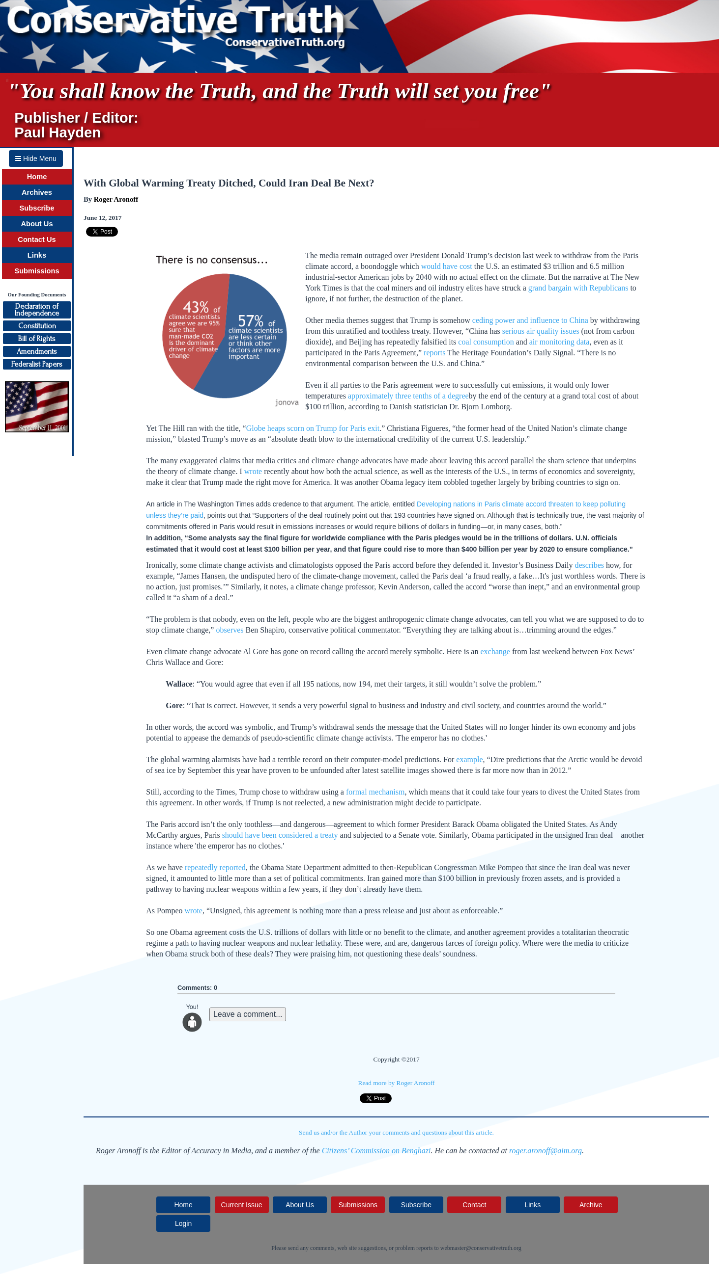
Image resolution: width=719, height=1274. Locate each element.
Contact (474, 1205)
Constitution (37, 325)
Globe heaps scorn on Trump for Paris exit (313, 428)
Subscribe (37, 208)
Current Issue (241, 1205)
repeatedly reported (215, 867)
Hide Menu (36, 158)
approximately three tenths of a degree (408, 396)
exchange (495, 651)
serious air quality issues (540, 331)
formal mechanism (375, 792)
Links (37, 255)
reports (434, 352)
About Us (37, 224)
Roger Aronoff (116, 199)
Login (183, 1223)
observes (229, 630)
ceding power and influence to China (530, 320)
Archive (591, 1205)
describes (589, 565)
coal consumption (486, 342)
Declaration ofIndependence (37, 310)
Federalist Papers (36, 364)
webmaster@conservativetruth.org (480, 1248)
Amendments (37, 351)
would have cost (446, 266)
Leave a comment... (248, 1014)
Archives (37, 192)
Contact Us (37, 239)
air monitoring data (559, 342)
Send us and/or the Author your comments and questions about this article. (396, 1132)
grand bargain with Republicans (578, 288)
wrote (253, 471)
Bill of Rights (37, 338)
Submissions (36, 271)
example (469, 759)
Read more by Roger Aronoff (396, 1083)
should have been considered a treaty (280, 835)
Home (37, 177)
